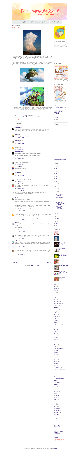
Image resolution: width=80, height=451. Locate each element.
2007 (57, 225)
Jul (57, 191)
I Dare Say (56, 437)
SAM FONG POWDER (63, 265)
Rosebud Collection (19, 248)
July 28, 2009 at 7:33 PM (19, 137)
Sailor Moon (56, 382)
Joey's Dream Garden (58, 431)
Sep (57, 188)
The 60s (55, 397)
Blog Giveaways (57, 305)
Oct (57, 186)
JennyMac (17, 160)
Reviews (56, 380)
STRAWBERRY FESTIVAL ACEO (62, 260)
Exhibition (56, 337)
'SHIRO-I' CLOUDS (60, 192)
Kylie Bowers (17, 145)
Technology (56, 395)
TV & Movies (56, 408)
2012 (57, 176)
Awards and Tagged (58, 303)
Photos (29, 116)
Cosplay (55, 318)
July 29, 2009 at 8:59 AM (19, 169)
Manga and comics (58, 357)
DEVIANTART (58, 116)
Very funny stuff (57, 412)
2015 (57, 171)
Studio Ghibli (37, 116)
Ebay (55, 331)
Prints (55, 376)
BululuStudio (17, 140)
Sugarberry (56, 428)
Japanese (20, 116)
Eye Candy (56, 339)
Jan (57, 221)
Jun (57, 213)
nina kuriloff (17, 166)
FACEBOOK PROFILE (59, 111)
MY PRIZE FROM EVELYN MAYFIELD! (59, 200)
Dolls (55, 327)
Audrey (16, 134)
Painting (55, 371)
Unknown (17, 212)
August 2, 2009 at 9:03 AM (20, 195)
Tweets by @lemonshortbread (60, 159)
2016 (57, 170)
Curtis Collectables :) (19, 178)
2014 (57, 173)
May (57, 214)
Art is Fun (57, 120)
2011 (57, 178)
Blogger (55, 448)
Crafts (55, 320)
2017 (57, 168)
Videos (55, 416)
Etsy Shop (24, 22)
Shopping (56, 386)
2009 (57, 181)
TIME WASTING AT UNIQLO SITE (60, 211)
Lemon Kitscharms (57, 356)
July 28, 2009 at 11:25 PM (20, 143)
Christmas (56, 314)
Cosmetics (56, 316)
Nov (57, 184)
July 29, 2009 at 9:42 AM (19, 175)
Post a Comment (17, 257)
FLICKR (56, 117)
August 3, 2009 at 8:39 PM (20, 238)
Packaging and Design (58, 369)
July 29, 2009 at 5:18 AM (19, 149)
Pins (55, 374)
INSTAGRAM (57, 113)
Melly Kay (17, 172)
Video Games (56, 414)
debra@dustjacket (18, 151)
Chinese (55, 312)
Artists (55, 297)
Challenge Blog (56, 22)
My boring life (24, 116)
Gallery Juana (57, 436)
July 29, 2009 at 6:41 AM (19, 164)
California (56, 309)
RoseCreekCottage (58, 433)
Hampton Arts (56, 427)
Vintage (55, 418)
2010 (57, 180)
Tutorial (55, 406)
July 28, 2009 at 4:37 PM (19, 125)
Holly (16, 233)
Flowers (55, 344)
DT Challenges (57, 329)
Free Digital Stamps (58, 348)
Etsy (55, 333)
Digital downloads (57, 324)
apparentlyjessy (18, 183)
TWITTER (57, 112)
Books (55, 307)
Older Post (49, 262)
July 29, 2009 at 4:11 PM (19, 188)
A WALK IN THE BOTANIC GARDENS (59, 207)
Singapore (33, 116)
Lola (16, 197)
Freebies (56, 350)
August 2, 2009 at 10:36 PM (20, 219)
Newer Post (15, 262)
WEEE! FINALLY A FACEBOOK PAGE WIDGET (60, 203)
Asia (55, 299)
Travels (55, 404)
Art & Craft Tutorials (58, 294)
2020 (57, 165)
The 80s (55, 401)
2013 (57, 175)
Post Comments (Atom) (34, 265)
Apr (57, 216)
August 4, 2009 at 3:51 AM (20, 246)
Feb (57, 219)
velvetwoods (17, 127)
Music (55, 365)
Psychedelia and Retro (58, 378)
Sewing (55, 384)
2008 (57, 223)
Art (54, 292)
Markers (55, 359)
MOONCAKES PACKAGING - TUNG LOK (63, 272)
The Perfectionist (18, 190)
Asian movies (56, 301)
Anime (16, 116)
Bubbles (16, 240)
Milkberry (56, 432)
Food (55, 346)
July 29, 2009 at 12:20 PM (20, 181)
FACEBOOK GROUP (59, 109)
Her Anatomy (56, 434)
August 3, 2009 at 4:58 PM (20, 231)
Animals (55, 288)
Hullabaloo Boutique (58, 430)
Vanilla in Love (57, 425)
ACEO (55, 286)
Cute (55, 322)
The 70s (55, 399)
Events (55, 335)
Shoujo (55, 387)
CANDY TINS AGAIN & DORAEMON (60, 195)
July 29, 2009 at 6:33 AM (19, 158)
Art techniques (57, 295)
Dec (57, 183)
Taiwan (55, 393)
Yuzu (55, 419)
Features (56, 342)
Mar (57, 218)
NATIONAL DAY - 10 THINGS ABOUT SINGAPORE (63, 243)
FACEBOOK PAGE (58, 110)
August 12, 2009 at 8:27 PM (20, 254)
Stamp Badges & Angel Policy (39, 22)
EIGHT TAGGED (59, 197)
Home (15, 22)
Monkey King (56, 361)
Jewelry (55, 354)
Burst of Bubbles (57, 426)
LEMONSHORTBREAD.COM (60, 107)
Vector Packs (56, 410)
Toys (55, 403)
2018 (57, 166)
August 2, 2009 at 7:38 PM (20, 210)
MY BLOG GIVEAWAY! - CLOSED (61, 232)
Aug (57, 189)
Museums (56, 363)
